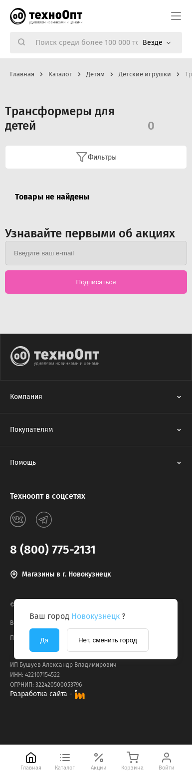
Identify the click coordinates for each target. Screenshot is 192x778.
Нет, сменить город (107, 640)
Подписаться (96, 282)
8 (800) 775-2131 (53, 550)
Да (44, 640)
